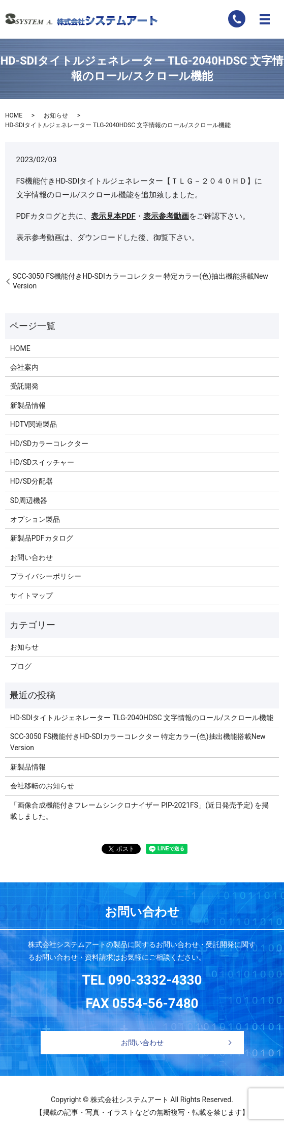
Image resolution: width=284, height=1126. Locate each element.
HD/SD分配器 (31, 481)
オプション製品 (35, 519)
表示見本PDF (113, 216)
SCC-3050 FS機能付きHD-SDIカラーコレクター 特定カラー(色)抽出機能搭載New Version (140, 281)
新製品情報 (28, 405)
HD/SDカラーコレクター (49, 443)
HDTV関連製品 (33, 424)
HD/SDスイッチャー (42, 462)
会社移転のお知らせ (42, 786)
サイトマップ (31, 595)
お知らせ (56, 115)
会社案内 (24, 367)
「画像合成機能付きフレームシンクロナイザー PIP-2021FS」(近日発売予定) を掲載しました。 (139, 810)
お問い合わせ (31, 557)
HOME (13, 115)
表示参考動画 (166, 216)
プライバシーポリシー (45, 576)
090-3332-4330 (155, 980)
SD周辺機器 (29, 500)
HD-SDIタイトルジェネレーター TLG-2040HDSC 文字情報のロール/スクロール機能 (141, 718)
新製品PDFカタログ (41, 538)
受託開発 (24, 386)
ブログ (20, 666)
